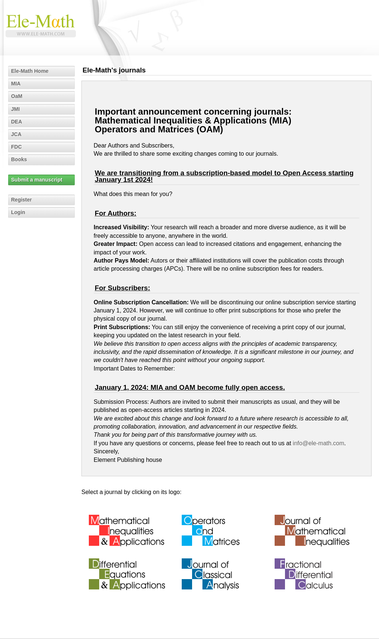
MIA (16, 84)
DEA (16, 122)
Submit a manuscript (36, 180)
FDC (16, 147)
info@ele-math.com (318, 443)
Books (19, 159)
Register (21, 200)
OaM (16, 96)
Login (18, 212)
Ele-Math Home (29, 71)
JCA (16, 134)
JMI (15, 109)
